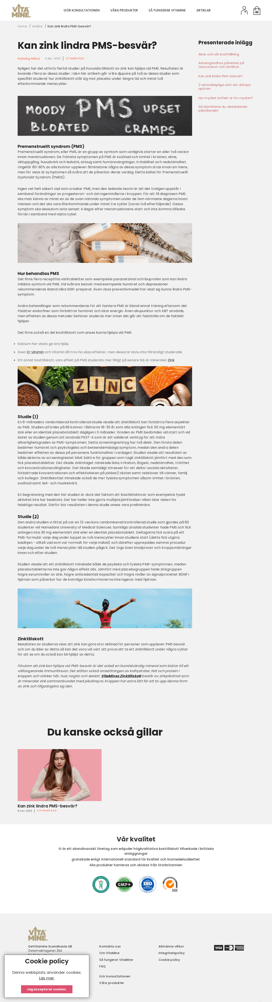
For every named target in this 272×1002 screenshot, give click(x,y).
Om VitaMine (109, 953)
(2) (35, 517)
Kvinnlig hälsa (29, 58)
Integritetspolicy (172, 953)
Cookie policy (169, 960)
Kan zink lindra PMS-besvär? (87, 45)
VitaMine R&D (75, 58)
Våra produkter (111, 983)
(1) (35, 417)
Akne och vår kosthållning (218, 54)
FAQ (102, 966)
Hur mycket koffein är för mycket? (225, 98)
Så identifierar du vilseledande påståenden (222, 108)
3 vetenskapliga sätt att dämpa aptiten (224, 87)
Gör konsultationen (114, 976)
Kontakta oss (110, 946)
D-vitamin (35, 352)
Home (22, 26)
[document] (47, 976)
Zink (171, 360)
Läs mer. (47, 978)
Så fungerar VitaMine (116, 960)
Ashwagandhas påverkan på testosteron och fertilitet (221, 65)
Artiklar (37, 26)
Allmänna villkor (171, 946)
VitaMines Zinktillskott (121, 676)
